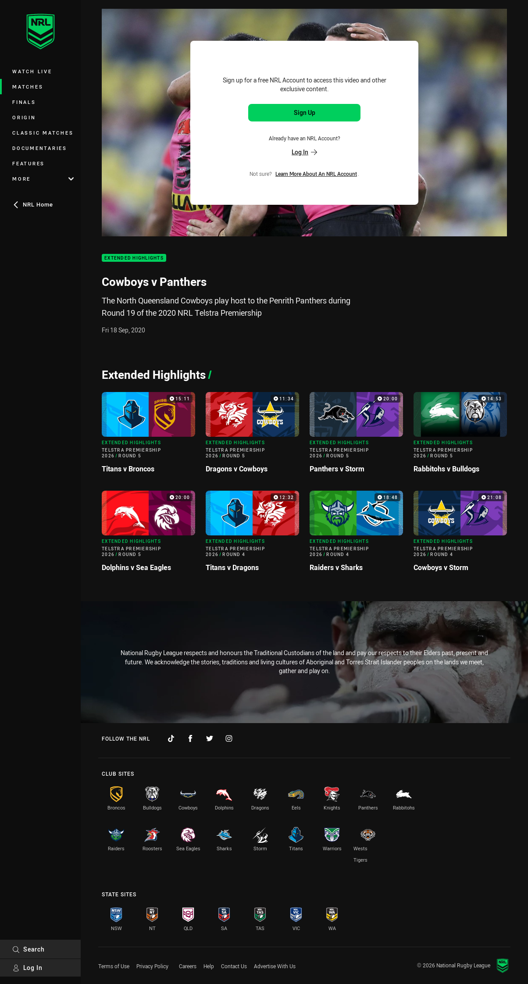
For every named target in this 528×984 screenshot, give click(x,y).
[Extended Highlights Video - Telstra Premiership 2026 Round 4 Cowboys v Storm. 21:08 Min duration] (460, 535)
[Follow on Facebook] (190, 738)
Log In (27, 967)
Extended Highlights (134, 258)
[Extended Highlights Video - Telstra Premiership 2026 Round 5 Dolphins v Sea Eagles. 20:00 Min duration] (148, 535)
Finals (24, 102)
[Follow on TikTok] (171, 738)
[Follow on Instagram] (228, 738)
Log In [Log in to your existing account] (304, 152)
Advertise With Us (275, 966)
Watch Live (32, 71)
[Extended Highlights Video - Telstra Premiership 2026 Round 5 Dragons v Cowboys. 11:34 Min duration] (252, 436)
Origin (24, 117)
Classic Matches (42, 132)
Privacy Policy (152, 966)
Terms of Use (113, 966)
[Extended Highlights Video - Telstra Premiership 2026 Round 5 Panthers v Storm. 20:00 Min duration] (356, 436)
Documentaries (39, 148)
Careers (187, 966)
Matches (27, 86)
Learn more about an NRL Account (316, 174)
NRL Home (32, 204)
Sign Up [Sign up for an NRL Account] (304, 112)
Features (28, 163)
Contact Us (234, 966)
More (43, 178)
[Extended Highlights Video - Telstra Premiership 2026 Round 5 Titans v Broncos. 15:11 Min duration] (148, 436)
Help (208, 966)
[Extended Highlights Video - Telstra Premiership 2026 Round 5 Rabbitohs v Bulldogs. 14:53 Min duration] (460, 436)
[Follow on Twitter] (209, 738)
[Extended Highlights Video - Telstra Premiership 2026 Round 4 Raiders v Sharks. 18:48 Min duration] (356, 535)
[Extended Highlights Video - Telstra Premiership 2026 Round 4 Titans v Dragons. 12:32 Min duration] (252, 535)
